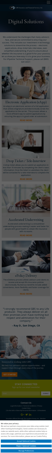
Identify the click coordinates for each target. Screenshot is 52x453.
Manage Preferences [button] (26, 451)
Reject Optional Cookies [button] (26, 446)
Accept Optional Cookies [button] (26, 441)
